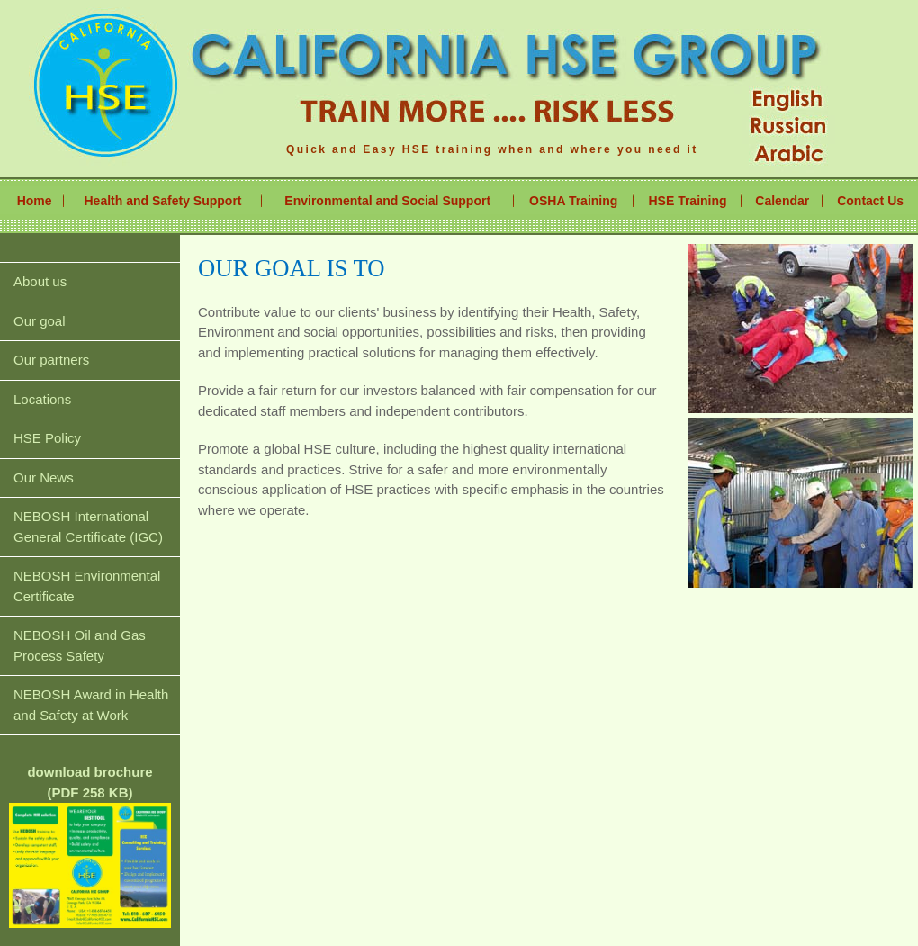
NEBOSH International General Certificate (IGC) (88, 527)
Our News (44, 477)
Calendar (782, 201)
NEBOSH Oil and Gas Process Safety (80, 645)
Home (34, 201)
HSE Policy (47, 438)
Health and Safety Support (163, 201)
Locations (42, 399)
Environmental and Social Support (387, 201)
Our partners (51, 359)
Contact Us (870, 201)
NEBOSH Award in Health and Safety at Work (91, 705)
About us (40, 281)
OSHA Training (573, 201)
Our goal (40, 321)
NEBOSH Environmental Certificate (87, 586)
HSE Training (687, 201)
